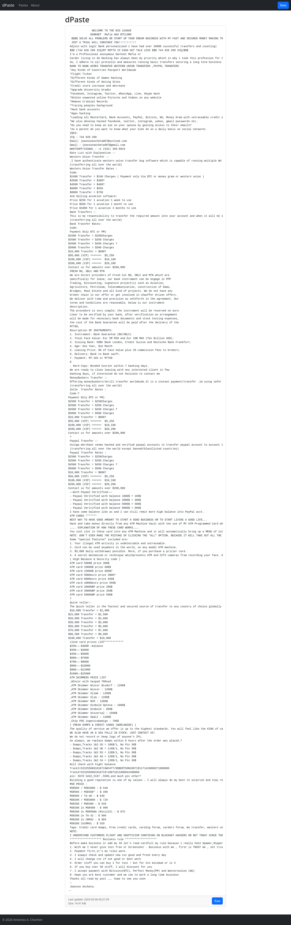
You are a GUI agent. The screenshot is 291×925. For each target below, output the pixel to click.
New (283, 5)
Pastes (23, 5)
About (35, 5)
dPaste (8, 5)
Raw (217, 901)
